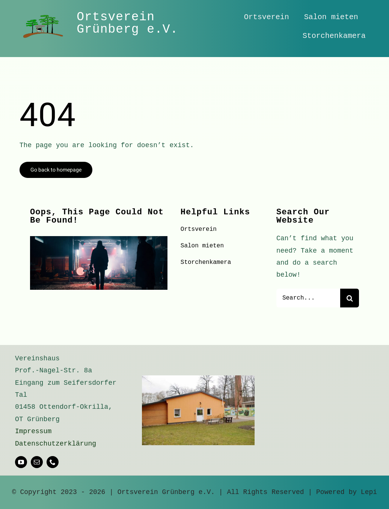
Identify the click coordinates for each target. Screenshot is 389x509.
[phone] (53, 462)
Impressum (33, 431)
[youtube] (21, 462)
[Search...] (308, 298)
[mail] (37, 462)
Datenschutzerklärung (55, 443)
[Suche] (349, 298)
